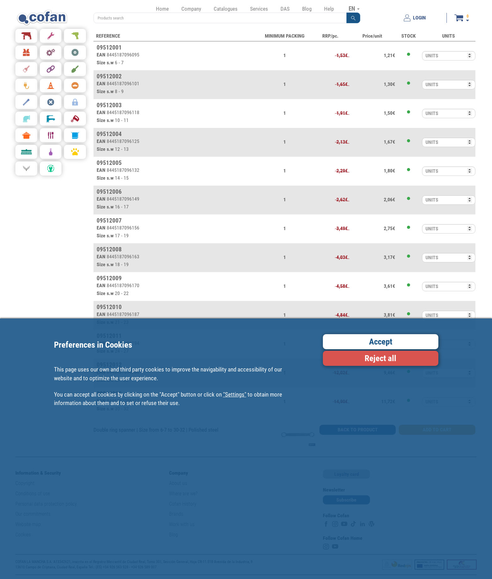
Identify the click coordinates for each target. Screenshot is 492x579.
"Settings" (234, 394)
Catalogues (226, 9)
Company (191, 9)
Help (329, 9)
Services (259, 9)
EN (354, 8)
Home (162, 9)
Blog (307, 9)
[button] (353, 18)
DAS (285, 9)
